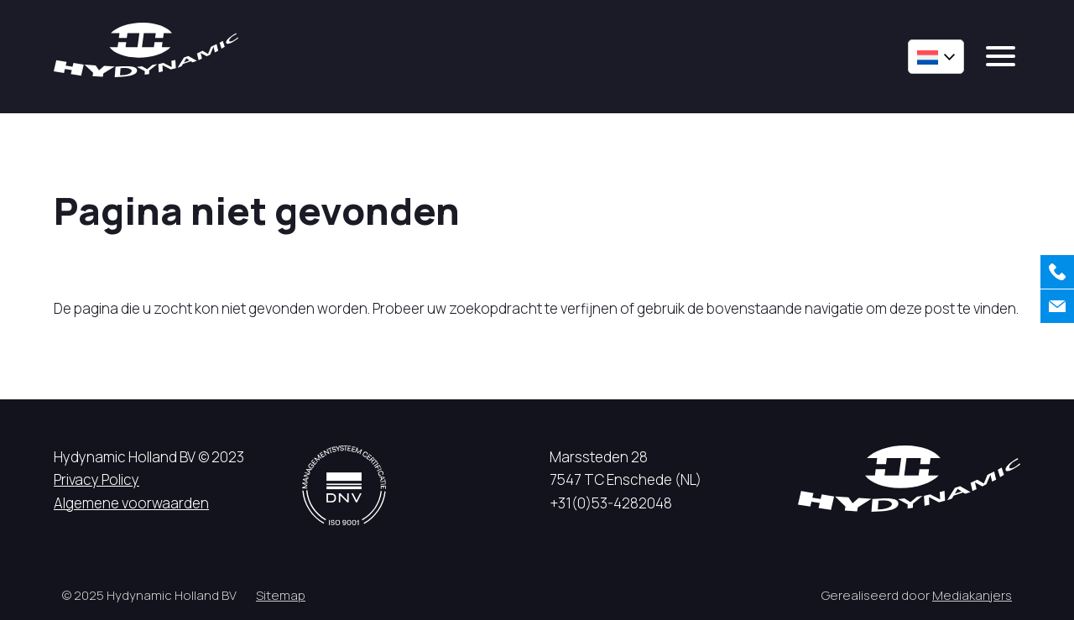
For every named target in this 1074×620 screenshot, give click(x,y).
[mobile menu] (1000, 56)
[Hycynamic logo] (146, 50)
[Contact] (1057, 306)
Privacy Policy (96, 479)
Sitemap (280, 595)
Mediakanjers (972, 595)
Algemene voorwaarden (131, 503)
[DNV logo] (344, 485)
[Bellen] (1057, 272)
